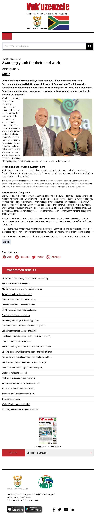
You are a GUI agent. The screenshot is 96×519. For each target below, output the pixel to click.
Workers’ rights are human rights (16, 404)
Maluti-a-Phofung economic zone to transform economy (26, 346)
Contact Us (21, 494)
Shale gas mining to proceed (14, 373)
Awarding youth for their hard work (17, 294)
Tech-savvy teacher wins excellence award (20, 383)
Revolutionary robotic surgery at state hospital (22, 367)
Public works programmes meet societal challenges (25, 362)
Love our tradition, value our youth (16, 341)
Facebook (22, 257)
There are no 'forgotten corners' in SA (18, 394)
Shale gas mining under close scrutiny (18, 378)
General (6, 242)
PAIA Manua (26, 497)
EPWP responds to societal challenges (19, 310)
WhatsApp (53, 257)
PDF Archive (44, 494)
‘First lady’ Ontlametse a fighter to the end (20, 409)
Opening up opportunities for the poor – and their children (27, 352)
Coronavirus (33, 494)
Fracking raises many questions (16, 315)
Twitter (38, 257)
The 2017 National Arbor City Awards (18, 388)
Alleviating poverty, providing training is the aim (22, 289)
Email (7, 257)
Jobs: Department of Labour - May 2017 (19, 331)
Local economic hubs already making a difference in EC (26, 336)
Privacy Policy (13, 497)
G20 (53, 494)
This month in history (11, 399)
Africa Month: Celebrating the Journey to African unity (25, 278)
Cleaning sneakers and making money (18, 305)
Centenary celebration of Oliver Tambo (18, 299)
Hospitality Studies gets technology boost (20, 320)
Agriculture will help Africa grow (16, 284)
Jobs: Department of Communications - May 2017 (24, 325)
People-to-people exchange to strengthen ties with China (27, 357)
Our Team (11, 494)
